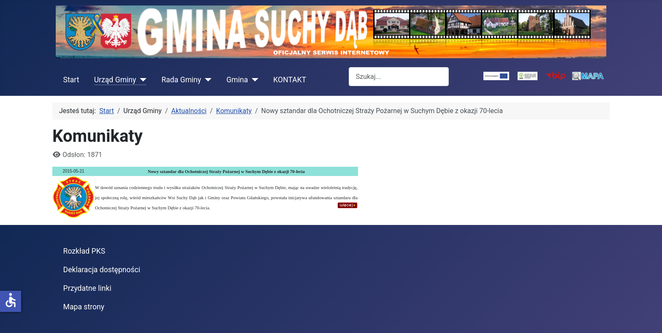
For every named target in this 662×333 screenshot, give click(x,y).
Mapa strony (83, 307)
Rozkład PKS (84, 251)
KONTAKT (289, 80)
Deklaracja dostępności (102, 269)
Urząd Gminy (115, 80)
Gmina (237, 80)
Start (71, 80)
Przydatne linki (87, 288)
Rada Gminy (181, 80)
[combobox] (399, 76)
